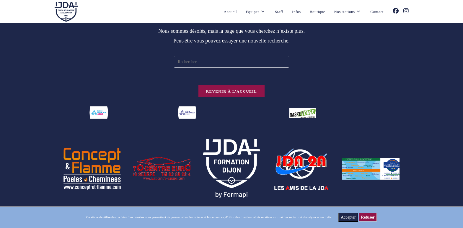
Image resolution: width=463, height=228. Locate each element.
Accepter (348, 217)
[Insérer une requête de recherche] (231, 62)
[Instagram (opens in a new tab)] (406, 11)
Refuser (368, 217)
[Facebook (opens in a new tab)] (395, 11)
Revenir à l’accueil (231, 91)
